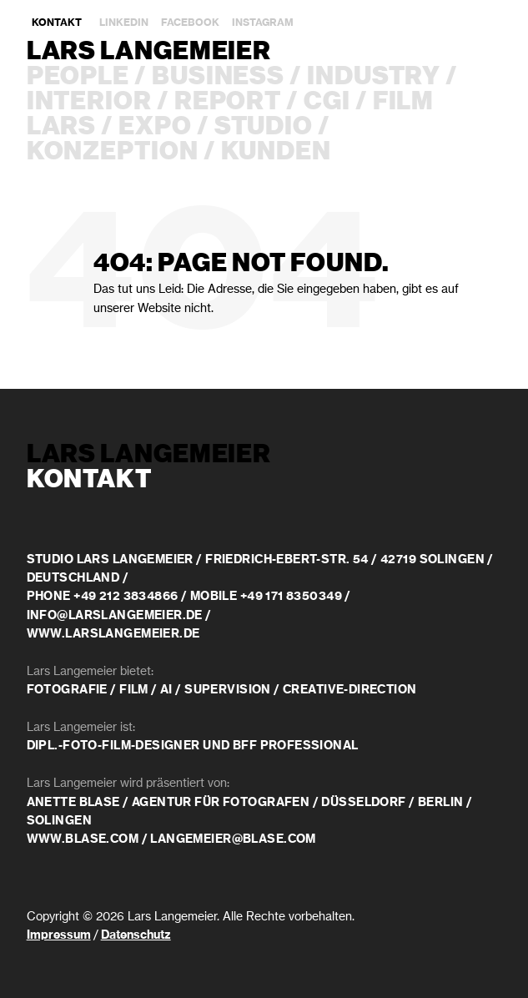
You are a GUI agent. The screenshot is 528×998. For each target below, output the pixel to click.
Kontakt (57, 23)
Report (227, 101)
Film (404, 101)
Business (218, 76)
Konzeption (113, 151)
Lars (62, 126)
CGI (327, 101)
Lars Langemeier (149, 51)
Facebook (190, 23)
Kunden (276, 151)
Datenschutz (136, 935)
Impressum (59, 935)
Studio (263, 126)
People (78, 76)
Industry (373, 76)
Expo (155, 126)
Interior (89, 101)
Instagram (263, 23)
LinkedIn (123, 23)
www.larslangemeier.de (113, 634)
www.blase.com (82, 839)
